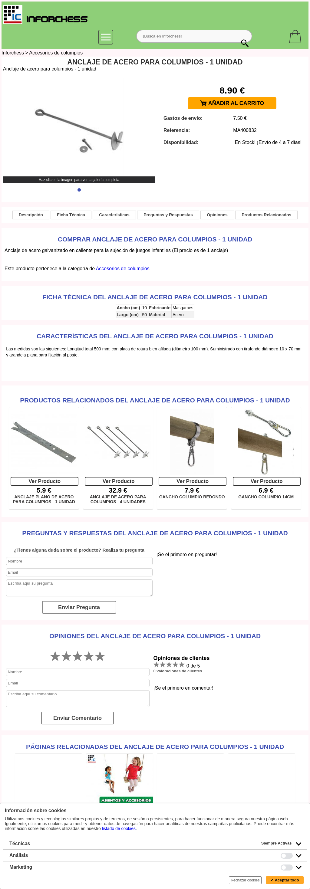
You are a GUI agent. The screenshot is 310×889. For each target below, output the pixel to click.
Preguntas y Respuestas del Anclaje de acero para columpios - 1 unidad (155, 533)
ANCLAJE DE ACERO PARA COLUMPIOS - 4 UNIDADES (118, 499)
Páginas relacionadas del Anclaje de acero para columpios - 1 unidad (155, 746)
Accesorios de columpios (56, 52)
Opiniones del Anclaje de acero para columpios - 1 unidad (155, 635)
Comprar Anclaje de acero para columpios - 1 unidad (155, 239)
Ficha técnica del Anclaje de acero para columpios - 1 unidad (154, 297)
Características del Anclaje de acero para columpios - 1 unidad (155, 336)
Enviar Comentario (77, 718)
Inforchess (13, 52)
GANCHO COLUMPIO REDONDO (192, 496)
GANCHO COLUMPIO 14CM (266, 496)
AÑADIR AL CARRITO (232, 103)
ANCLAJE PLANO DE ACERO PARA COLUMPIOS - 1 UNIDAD (44, 499)
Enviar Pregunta (79, 607)
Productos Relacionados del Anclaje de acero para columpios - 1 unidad (155, 400)
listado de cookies (119, 828)
